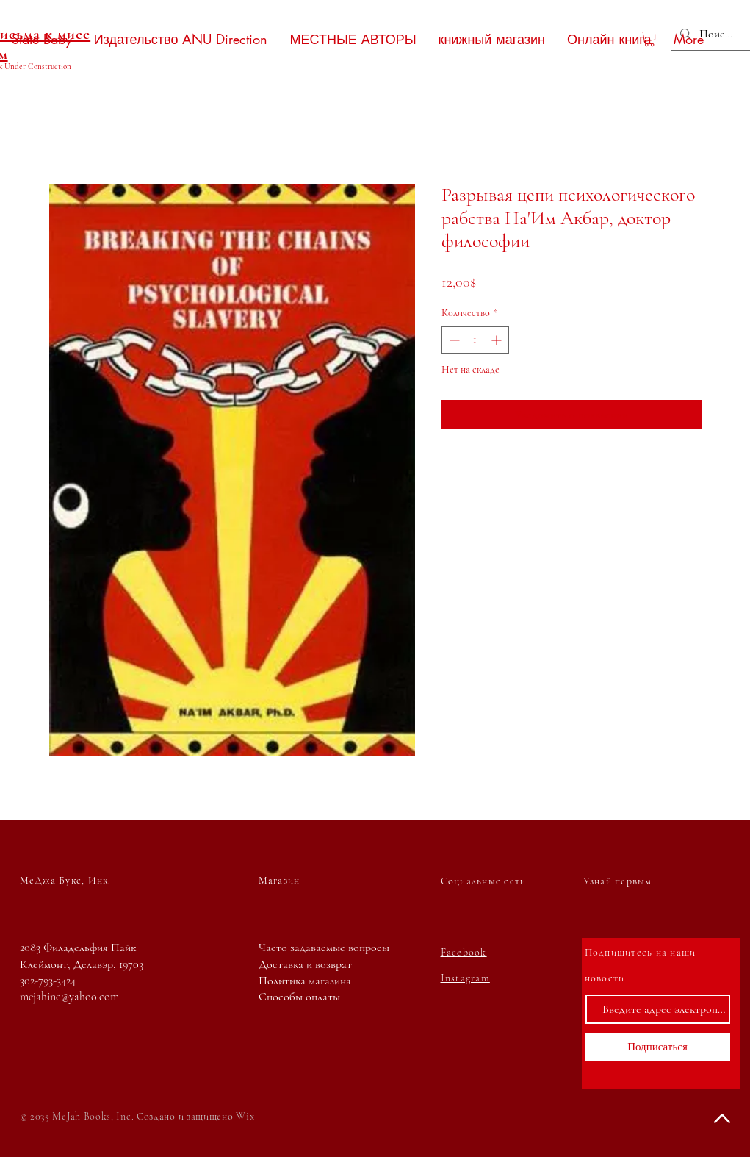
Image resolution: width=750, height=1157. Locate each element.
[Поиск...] (716, 34)
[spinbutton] (475, 340)
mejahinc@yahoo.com (69, 996)
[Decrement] (453, 340)
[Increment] (497, 340)
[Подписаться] (657, 1047)
